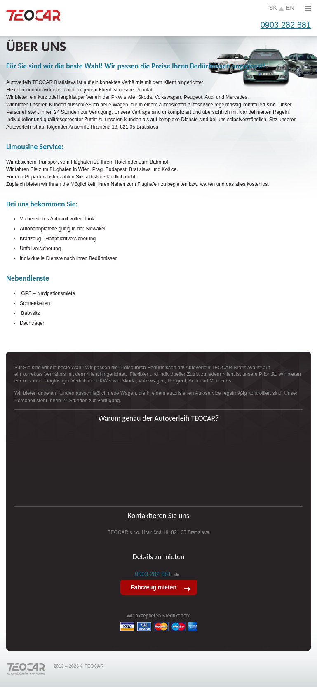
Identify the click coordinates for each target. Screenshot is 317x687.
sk (273, 7)
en (290, 7)
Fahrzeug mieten (154, 587)
